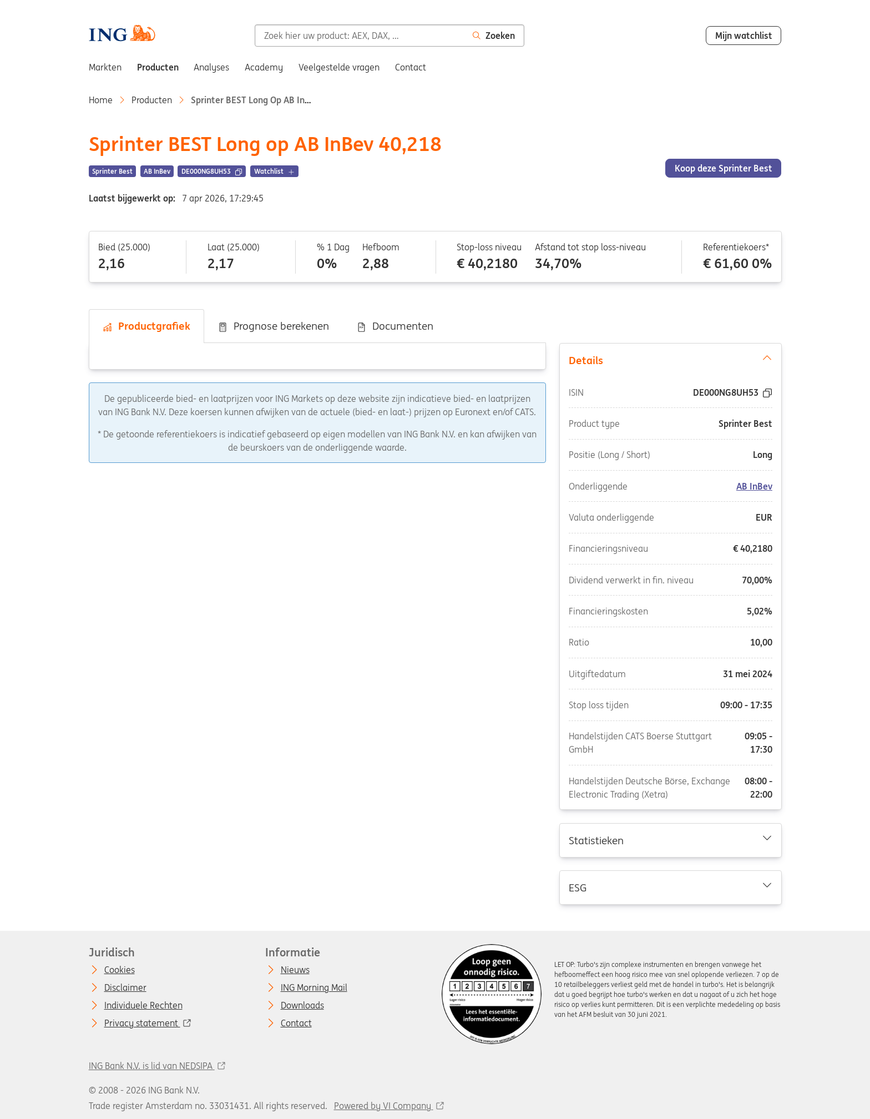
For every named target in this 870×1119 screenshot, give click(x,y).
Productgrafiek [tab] (146, 325)
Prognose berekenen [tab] (273, 325)
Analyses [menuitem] (211, 67)
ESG (670, 887)
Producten (151, 99)
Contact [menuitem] (410, 67)
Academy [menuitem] (264, 67)
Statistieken (670, 840)
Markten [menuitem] (105, 67)
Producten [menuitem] (158, 67)
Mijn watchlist (743, 35)
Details (670, 359)
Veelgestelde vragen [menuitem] (339, 67)
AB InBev (754, 486)
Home (101, 99)
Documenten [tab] (394, 325)
